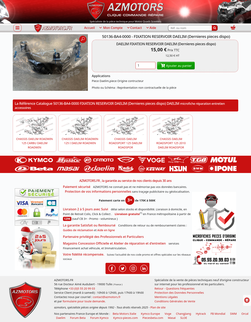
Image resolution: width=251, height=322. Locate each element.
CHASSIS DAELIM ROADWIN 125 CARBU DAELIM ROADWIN (34, 143)
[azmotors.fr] (53, 28)
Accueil (89, 28)
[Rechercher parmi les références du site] (190, 28)
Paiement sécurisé (76, 187)
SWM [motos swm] (233, 314)
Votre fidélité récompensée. (83, 254)
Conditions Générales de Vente (175, 301)
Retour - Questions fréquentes (175, 288)
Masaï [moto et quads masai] (172, 318)
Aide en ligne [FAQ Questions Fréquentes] (106, 230)
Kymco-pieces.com (125, 318)
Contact (134, 28)
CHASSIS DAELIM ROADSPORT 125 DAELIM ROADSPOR (125, 143)
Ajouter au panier (176, 65)
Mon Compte (111, 28)
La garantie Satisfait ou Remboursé (89, 225)
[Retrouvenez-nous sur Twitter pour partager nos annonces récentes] (122, 268)
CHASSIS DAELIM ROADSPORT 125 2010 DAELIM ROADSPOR (171, 143)
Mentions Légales (166, 297)
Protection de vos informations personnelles (98, 191)
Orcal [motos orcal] (244, 314)
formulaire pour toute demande (84, 301)
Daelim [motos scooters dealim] (60, 318)
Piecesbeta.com (153, 318)
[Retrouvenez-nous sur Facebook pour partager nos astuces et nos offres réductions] (111, 268)
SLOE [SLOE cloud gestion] (183, 318)
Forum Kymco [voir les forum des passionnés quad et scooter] (99, 318)
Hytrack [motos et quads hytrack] (201, 314)
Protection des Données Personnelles (179, 292)
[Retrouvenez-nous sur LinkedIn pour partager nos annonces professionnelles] (143, 268)
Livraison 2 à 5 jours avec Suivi (85, 209)
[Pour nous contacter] (214, 250)
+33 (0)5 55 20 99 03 (82, 288)
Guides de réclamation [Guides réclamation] (78, 230)
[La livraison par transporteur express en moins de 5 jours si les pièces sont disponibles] (37, 248)
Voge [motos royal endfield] (168, 314)
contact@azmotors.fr (107, 297)
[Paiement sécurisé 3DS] (37, 207)
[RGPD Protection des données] (214, 212)
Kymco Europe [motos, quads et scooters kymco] (150, 314)
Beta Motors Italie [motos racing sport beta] (124, 314)
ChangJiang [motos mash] (183, 314)
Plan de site (158, 307)
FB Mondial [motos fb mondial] (218, 314)
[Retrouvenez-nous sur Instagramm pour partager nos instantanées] (133, 268)
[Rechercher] (215, 28)
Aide (151, 28)
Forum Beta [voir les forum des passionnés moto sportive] (77, 318)
